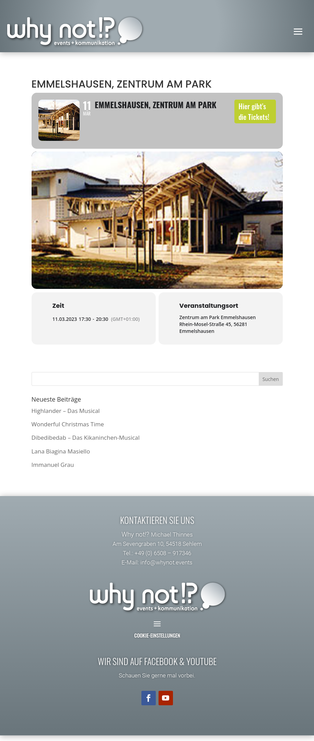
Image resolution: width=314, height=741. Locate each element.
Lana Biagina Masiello (61, 457)
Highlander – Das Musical (66, 416)
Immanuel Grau (53, 470)
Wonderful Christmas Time (68, 430)
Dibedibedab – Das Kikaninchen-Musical (86, 443)
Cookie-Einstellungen (157, 641)
